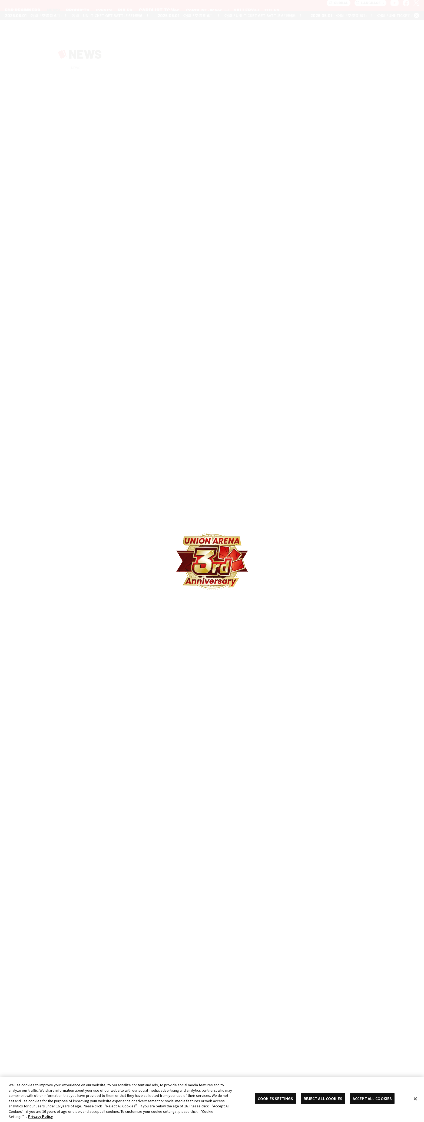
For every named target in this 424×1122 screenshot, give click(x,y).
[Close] (415, 1099)
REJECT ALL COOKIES (323, 1098)
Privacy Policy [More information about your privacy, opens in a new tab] (40, 1116)
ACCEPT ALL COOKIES (372, 1098)
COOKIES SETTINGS (275, 1098)
